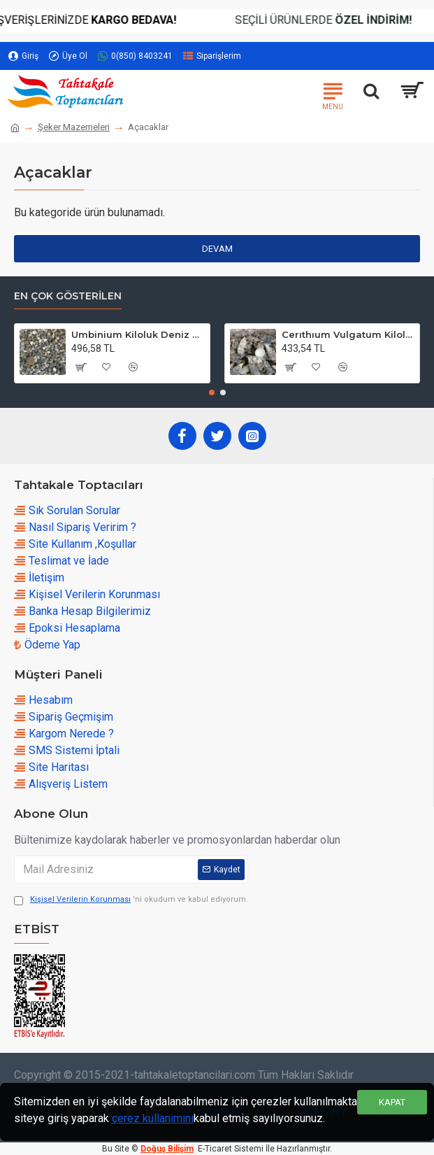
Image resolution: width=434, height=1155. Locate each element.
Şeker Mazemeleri (74, 127)
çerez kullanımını (153, 1118)
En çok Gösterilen (68, 296)
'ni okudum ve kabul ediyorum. (131, 900)
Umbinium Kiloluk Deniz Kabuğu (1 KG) (137, 334)
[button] (212, 392)
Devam (217, 248)
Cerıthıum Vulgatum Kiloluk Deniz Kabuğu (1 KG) (348, 334)
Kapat (392, 1102)
